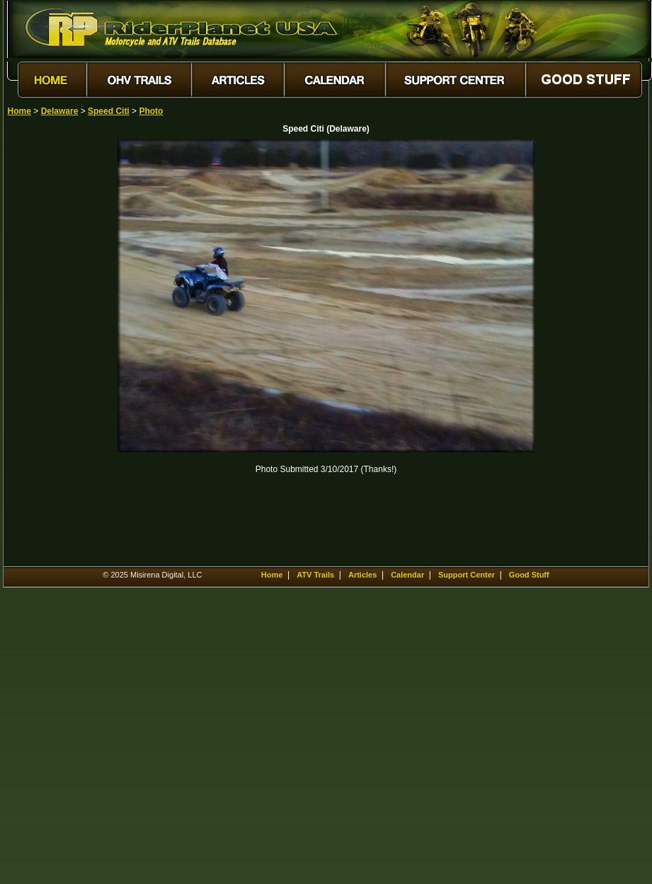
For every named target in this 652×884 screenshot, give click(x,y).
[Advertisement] (57, 351)
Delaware (60, 111)
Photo (151, 111)
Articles (362, 574)
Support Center (466, 574)
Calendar (407, 574)
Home (19, 111)
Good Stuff (529, 574)
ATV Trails (315, 574)
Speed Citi (109, 111)
